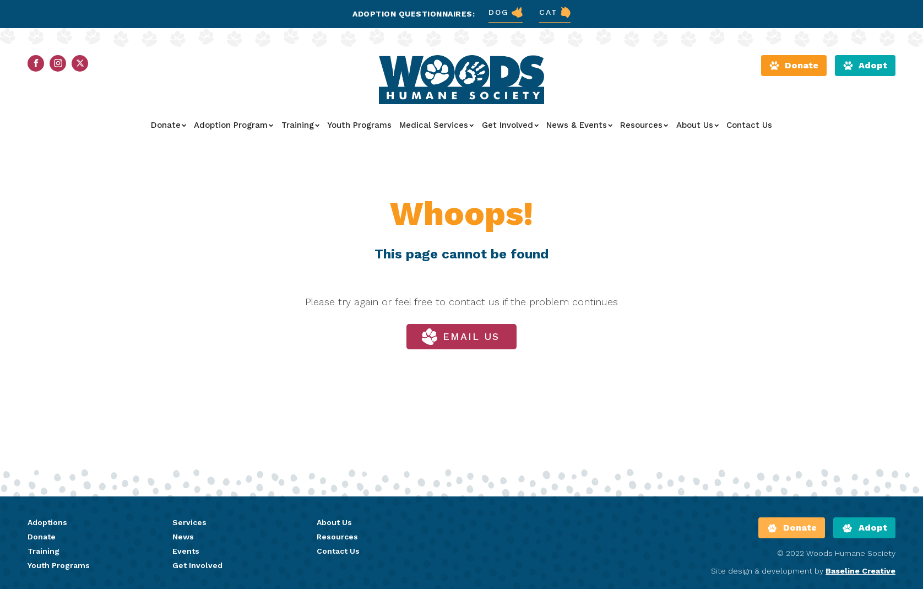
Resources (644, 125)
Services (189, 522)
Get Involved (510, 125)
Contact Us (749, 125)
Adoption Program (233, 125)
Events (185, 551)
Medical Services (436, 125)
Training (300, 125)
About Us (697, 125)
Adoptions (47, 522)
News (183, 536)
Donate (168, 125)
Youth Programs (359, 125)
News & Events (579, 125)
